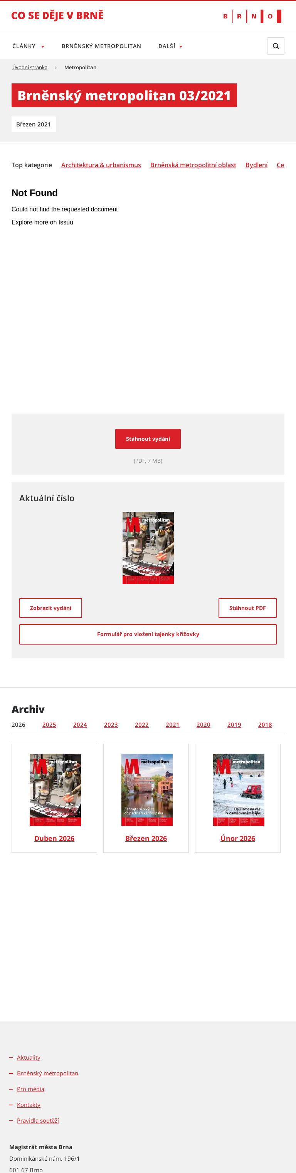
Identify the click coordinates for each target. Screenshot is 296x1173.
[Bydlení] (256, 165)
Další (169, 46)
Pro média (30, 1089)
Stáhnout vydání (148, 438)
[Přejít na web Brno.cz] (252, 16)
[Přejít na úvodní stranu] (57, 21)
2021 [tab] (173, 724)
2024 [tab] (80, 724)
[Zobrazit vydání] (50, 608)
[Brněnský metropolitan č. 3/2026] (146, 798)
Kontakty (28, 1104)
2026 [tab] (18, 724)
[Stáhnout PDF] (248, 608)
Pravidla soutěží (38, 1120)
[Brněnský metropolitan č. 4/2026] (54, 798)
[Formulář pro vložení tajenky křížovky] (148, 634)
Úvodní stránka (29, 67)
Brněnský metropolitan (103, 46)
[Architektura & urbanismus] (101, 165)
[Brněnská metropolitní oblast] (193, 165)
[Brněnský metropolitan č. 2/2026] (238, 798)
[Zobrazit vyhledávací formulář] (275, 46)
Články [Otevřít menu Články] (24, 46)
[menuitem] (33, 164)
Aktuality (28, 1057)
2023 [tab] (111, 724)
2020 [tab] (203, 724)
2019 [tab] (234, 724)
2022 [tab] (142, 724)
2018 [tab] (265, 724)
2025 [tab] (49, 724)
